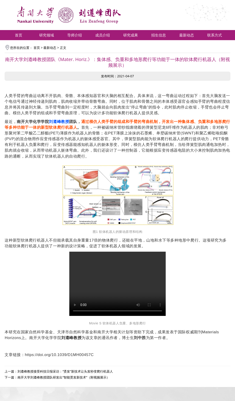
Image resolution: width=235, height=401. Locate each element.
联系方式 (214, 35)
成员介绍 (102, 35)
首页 (18, 35)
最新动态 (186, 35)
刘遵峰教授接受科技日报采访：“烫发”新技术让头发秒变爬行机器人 (65, 371)
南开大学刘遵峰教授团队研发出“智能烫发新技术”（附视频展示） (63, 377)
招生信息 (158, 35)
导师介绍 (74, 35)
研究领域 (46, 35)
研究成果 (130, 35)
